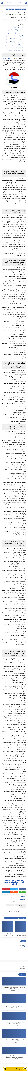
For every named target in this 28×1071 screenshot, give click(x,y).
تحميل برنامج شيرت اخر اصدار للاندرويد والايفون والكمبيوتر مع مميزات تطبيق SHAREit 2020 (14, 1056)
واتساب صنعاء (10, 9)
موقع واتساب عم (7, 58)
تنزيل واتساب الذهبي (14, 2)
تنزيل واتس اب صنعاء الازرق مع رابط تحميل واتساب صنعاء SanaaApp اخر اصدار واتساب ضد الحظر (21, 934)
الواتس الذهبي (22, 968)
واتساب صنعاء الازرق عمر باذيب (16, 29)
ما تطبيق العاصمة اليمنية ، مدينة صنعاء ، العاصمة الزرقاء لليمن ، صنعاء (13, 34)
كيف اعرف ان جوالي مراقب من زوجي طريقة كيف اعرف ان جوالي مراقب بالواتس (14, 1005)
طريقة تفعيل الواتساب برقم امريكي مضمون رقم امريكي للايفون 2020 (14, 988)
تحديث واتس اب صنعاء (20, 9)
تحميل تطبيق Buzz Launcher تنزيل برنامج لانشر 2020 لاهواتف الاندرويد (14, 1040)
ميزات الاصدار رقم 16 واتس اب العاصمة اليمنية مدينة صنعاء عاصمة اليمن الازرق (13, 37)
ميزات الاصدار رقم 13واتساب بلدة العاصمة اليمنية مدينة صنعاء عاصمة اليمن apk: (13, 46)
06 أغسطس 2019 (14, 1025)
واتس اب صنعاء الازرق (18, 27)
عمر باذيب (17, 69)
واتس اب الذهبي (22, 963)
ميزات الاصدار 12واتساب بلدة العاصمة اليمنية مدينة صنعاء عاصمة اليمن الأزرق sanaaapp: (13, 49)
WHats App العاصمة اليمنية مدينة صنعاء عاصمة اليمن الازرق (13, 43)
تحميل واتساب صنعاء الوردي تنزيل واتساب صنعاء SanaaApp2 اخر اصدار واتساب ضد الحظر (8, 934)
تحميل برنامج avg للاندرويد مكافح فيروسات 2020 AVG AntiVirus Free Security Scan (14, 1023)
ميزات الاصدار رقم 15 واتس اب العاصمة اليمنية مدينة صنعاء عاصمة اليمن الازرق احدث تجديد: (13, 40)
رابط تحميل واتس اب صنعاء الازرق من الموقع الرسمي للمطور (14, 882)
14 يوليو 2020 (14, 990)
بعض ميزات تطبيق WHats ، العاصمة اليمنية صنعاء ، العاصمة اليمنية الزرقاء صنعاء (13, 31)
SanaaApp (23, 907)
